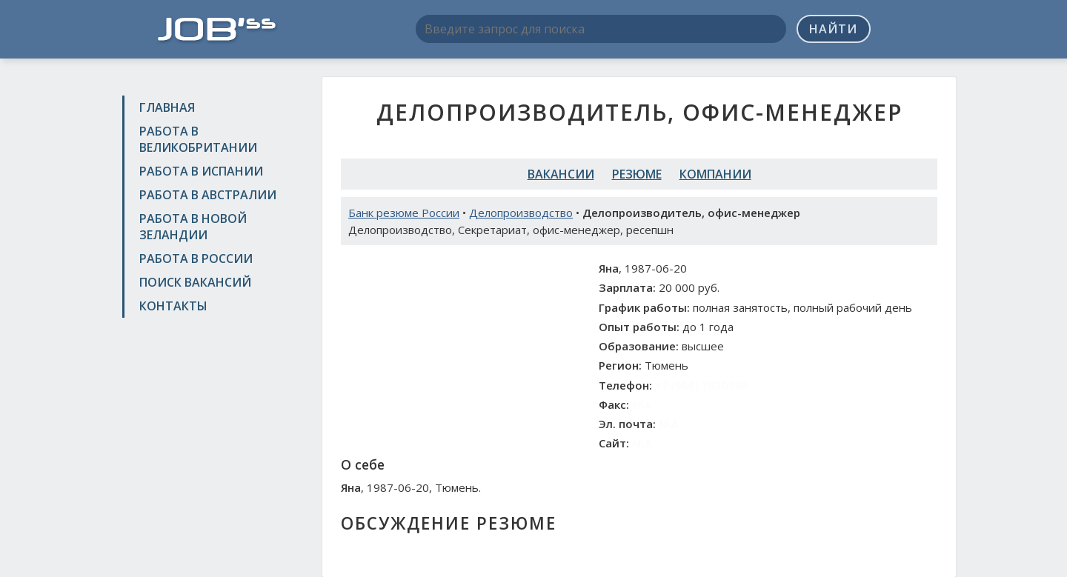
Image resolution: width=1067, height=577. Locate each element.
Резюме (637, 174)
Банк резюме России (403, 212)
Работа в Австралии (207, 195)
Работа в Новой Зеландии (193, 226)
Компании (715, 174)
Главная (167, 107)
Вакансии (561, 174)
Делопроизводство (521, 212)
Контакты (173, 306)
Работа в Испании (201, 171)
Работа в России (196, 258)
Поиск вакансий (195, 282)
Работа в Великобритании (198, 139)
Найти (833, 29)
